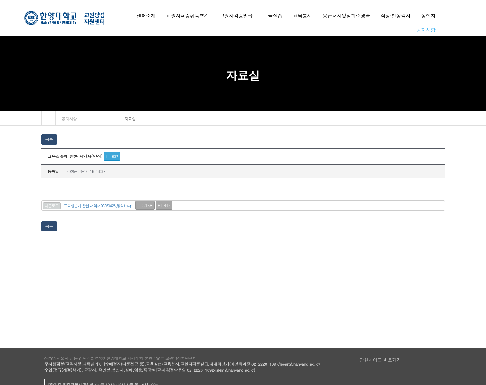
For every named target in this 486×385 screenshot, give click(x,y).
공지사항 (69, 118)
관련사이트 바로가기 (380, 360)
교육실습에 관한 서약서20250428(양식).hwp (98, 205)
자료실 (130, 118)
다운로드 (52, 205)
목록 (49, 139)
